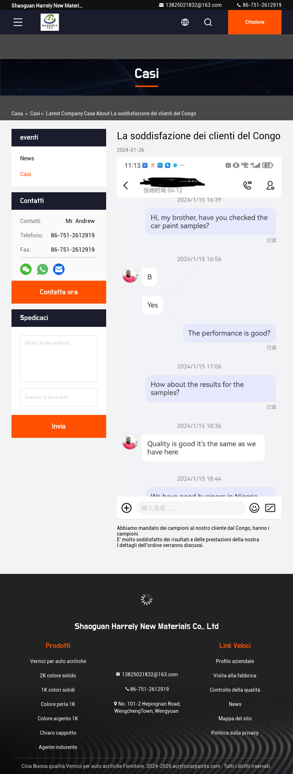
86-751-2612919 (259, 5)
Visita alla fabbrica (234, 675)
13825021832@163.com (190, 5)
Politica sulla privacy (235, 733)
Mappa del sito (235, 718)
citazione (254, 22)
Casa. (17, 113)
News (235, 704)
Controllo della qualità (235, 690)
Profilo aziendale (235, 661)
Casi (35, 113)
